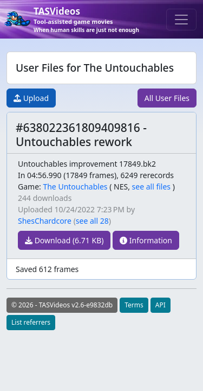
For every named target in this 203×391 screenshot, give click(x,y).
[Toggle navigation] (181, 19)
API (160, 305)
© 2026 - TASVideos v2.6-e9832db (62, 305)
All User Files (167, 98)
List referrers (30, 322)
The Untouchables (75, 186)
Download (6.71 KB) (64, 240)
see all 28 (92, 221)
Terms (134, 305)
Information (146, 240)
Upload (31, 98)
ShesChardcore (44, 221)
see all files (151, 186)
